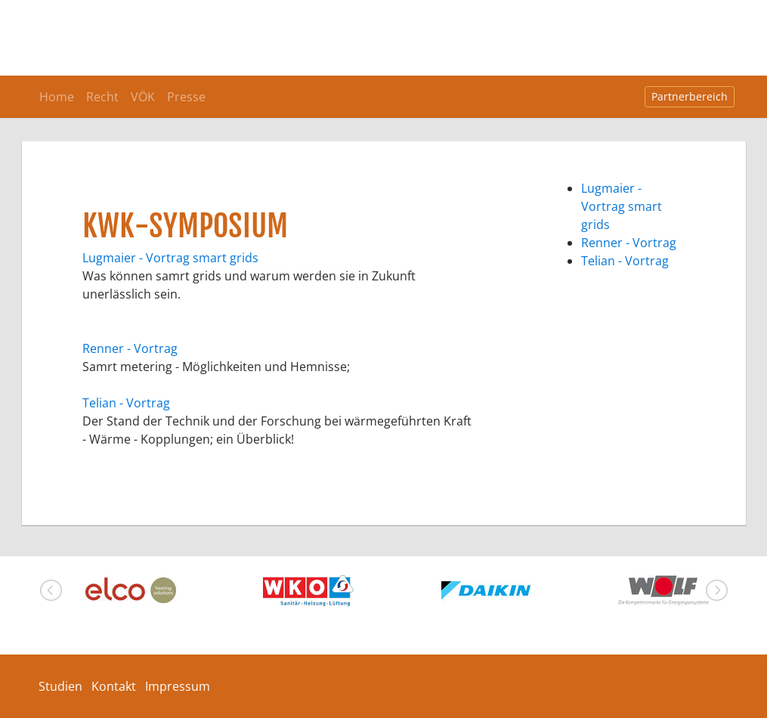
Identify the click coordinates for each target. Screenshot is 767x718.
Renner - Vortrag (130, 348)
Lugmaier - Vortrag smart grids (170, 257)
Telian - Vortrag (126, 403)
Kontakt (113, 686)
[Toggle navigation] (713, 15)
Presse (186, 96)
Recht (102, 96)
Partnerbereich (689, 96)
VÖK (143, 96)
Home (56, 96)
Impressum (177, 686)
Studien (60, 686)
